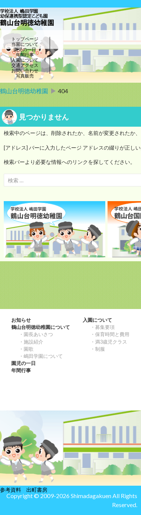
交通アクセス (24, 65)
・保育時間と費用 (109, 334)
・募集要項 (102, 327)
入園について (24, 60)
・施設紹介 (31, 342)
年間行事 (25, 55)
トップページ (24, 39)
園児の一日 (25, 49)
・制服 (97, 349)
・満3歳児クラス (108, 342)
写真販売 (25, 76)
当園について (24, 44)
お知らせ (21, 320)
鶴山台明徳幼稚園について (40, 327)
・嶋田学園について (41, 356)
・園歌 (26, 349)
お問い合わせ (24, 70)
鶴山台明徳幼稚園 (24, 90)
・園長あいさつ (36, 334)
